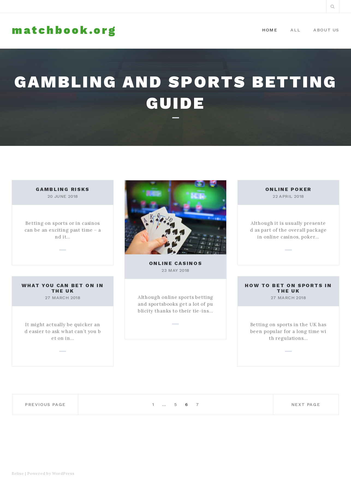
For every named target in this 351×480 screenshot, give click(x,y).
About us (326, 30)
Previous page (45, 404)
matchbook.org (64, 30)
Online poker (288, 189)
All (295, 30)
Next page (305, 404)
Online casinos (175, 263)
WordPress (63, 473)
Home (269, 30)
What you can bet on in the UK (62, 288)
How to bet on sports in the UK (288, 288)
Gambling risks (63, 189)
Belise (18, 473)
